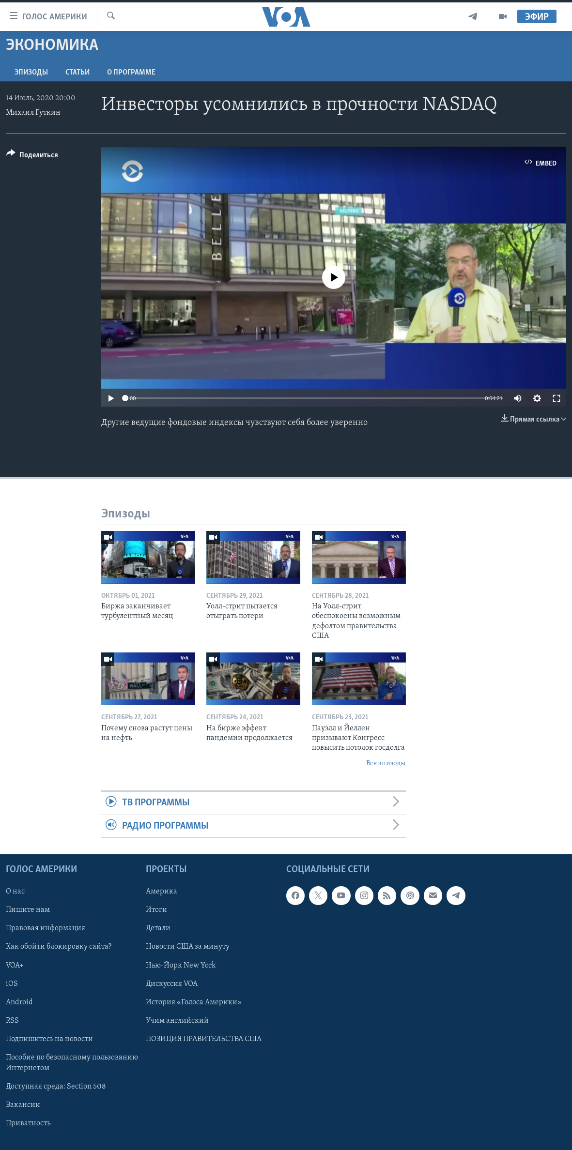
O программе (131, 72)
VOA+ (15, 965)
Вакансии (23, 1105)
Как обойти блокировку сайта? (58, 947)
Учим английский (177, 1021)
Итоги (156, 910)
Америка (161, 891)
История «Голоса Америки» (194, 1002)
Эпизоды (31, 72)
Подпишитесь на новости (49, 1039)
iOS (12, 983)
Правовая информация (45, 928)
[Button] (32, 156)
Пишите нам (28, 910)
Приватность (28, 1123)
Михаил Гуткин (33, 113)
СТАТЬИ (77, 72)
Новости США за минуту (188, 947)
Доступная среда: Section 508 (56, 1086)
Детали (158, 928)
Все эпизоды (386, 763)
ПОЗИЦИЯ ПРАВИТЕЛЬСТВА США (204, 1039)
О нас (15, 891)
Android (19, 1002)
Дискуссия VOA (172, 983)
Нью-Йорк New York (181, 965)
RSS (12, 1021)
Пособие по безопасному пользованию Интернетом (72, 1063)
